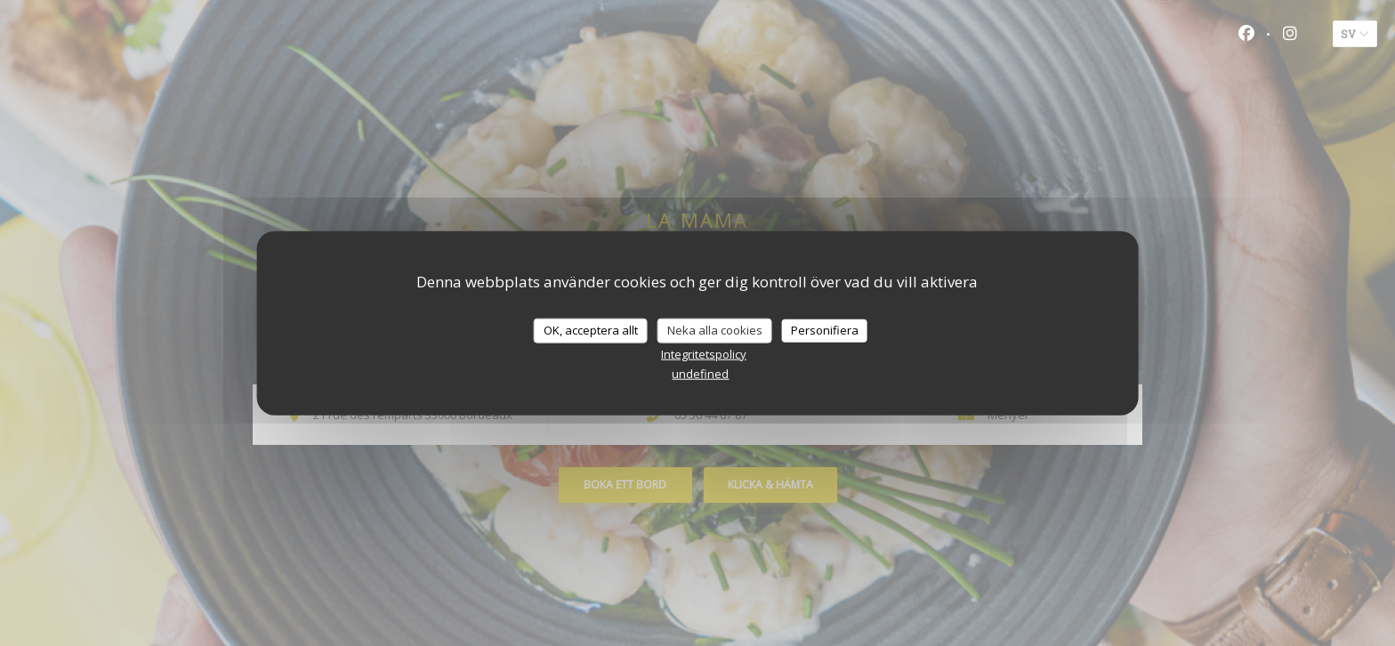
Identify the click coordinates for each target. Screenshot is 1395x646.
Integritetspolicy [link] (703, 353)
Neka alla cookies (714, 330)
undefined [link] (700, 373)
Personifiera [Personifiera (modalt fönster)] (825, 330)
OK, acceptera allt (591, 330)
